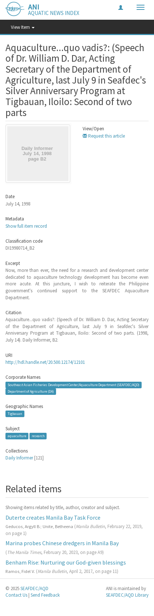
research (38, 436)
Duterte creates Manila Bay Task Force (52, 517)
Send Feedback (45, 595)
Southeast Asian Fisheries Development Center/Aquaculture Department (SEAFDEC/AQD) (73, 384)
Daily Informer (19, 458)
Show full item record (26, 226)
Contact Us (16, 595)
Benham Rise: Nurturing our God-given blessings (65, 562)
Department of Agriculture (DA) (31, 391)
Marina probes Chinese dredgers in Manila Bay (62, 543)
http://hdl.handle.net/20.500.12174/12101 (45, 362)
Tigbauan (15, 413)
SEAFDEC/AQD (34, 588)
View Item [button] (23, 27)
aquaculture (17, 436)
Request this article (104, 136)
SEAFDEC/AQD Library (127, 595)
